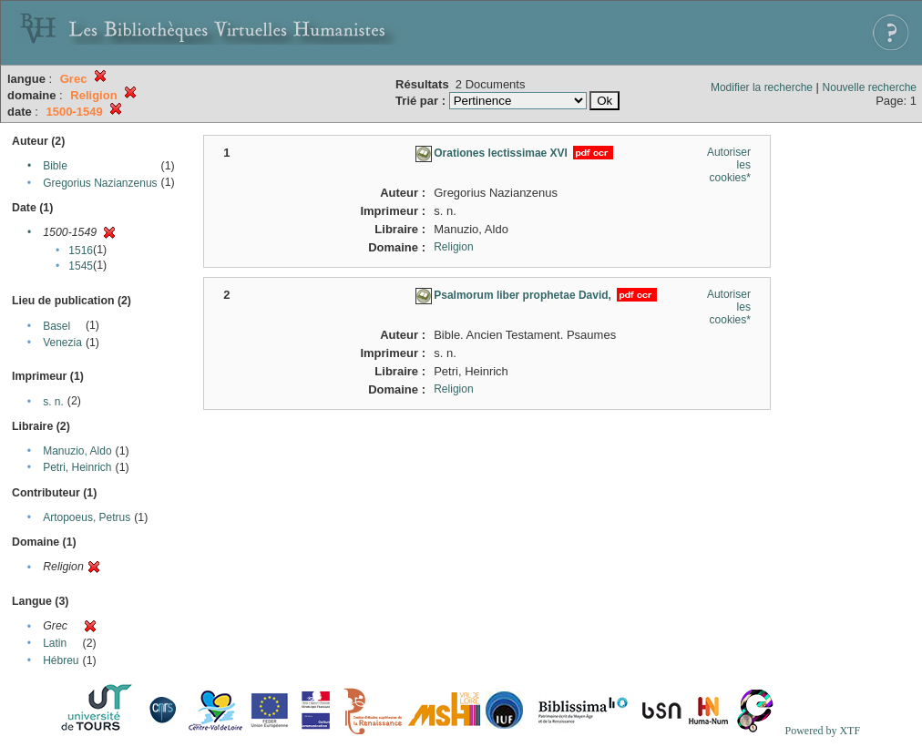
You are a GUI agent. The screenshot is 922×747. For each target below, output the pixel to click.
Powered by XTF (822, 730)
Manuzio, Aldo (77, 451)
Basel (56, 326)
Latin (55, 643)
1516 (80, 250)
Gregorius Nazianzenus (100, 183)
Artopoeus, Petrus (86, 517)
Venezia (62, 342)
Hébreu (60, 660)
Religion (453, 246)
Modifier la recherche (762, 87)
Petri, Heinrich (77, 467)
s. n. (53, 401)
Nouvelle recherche (870, 87)
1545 (80, 266)
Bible (55, 165)
